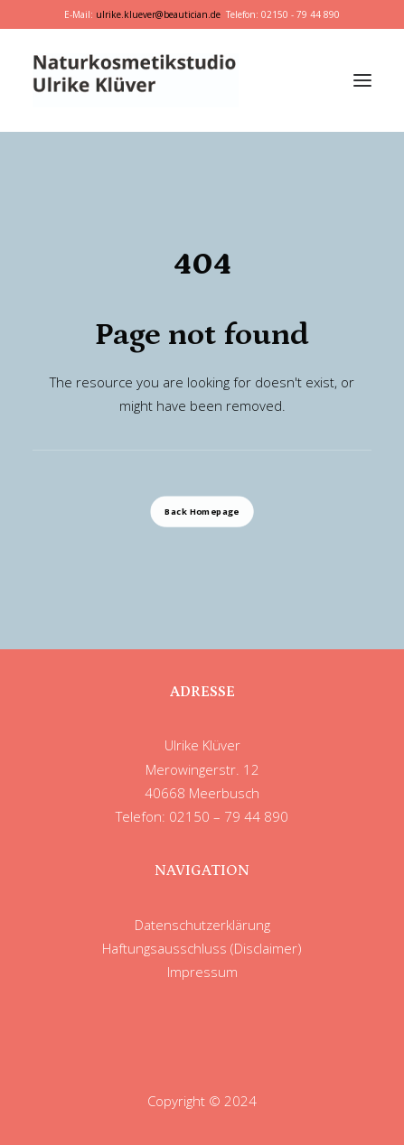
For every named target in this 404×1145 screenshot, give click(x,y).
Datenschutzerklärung (202, 925)
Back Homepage (201, 512)
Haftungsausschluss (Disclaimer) (202, 948)
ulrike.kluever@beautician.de (158, 14)
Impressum (202, 972)
